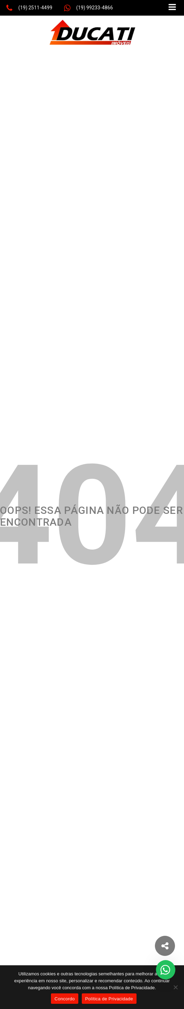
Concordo (64, 998)
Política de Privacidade (109, 998)
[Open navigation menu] (172, 8)
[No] (175, 987)
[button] (29, 8)
